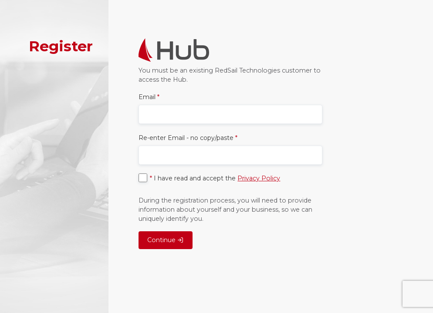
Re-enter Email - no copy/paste (188, 138)
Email (149, 97)
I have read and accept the (215, 178)
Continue (165, 240)
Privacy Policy (258, 178)
